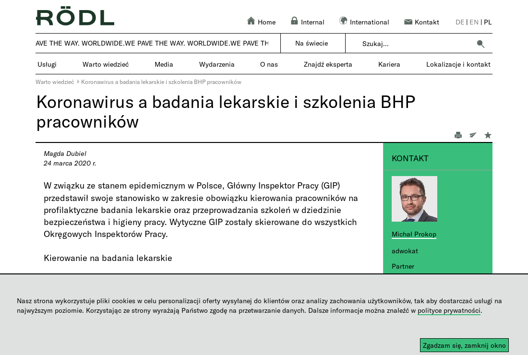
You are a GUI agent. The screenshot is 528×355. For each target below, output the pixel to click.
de (460, 22)
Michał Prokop (414, 234)
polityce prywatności (449, 310)
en (474, 22)
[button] (480, 43)
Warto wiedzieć (55, 81)
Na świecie (311, 43)
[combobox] (416, 43)
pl (488, 22)
